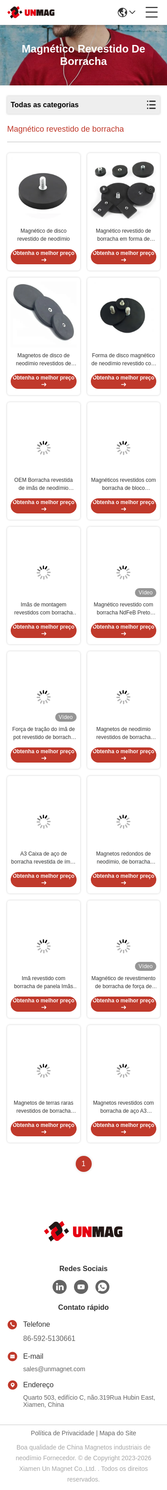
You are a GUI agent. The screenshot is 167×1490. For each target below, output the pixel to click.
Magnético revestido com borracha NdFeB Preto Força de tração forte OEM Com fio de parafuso (123, 609)
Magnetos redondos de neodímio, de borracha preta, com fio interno (123, 858)
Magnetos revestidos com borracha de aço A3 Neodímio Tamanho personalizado (123, 1107)
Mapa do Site (117, 1433)
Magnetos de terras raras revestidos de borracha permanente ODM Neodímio (43, 1107)
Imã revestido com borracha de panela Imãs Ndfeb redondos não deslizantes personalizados (44, 982)
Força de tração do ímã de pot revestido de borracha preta (43, 733)
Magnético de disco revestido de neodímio (43, 235)
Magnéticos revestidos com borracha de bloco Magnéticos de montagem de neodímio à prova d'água (123, 484)
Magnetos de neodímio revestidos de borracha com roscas (123, 733)
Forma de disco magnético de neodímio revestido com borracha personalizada (123, 359)
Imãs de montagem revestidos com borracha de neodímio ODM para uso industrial (43, 609)
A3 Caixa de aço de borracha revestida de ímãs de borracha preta (43, 858)
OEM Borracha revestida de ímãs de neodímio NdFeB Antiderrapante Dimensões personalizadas (44, 484)
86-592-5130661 (49, 1338)
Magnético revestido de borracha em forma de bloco (123, 235)
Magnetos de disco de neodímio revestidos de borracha (43, 359)
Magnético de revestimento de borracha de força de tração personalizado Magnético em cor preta (123, 982)
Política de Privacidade (62, 1433)
